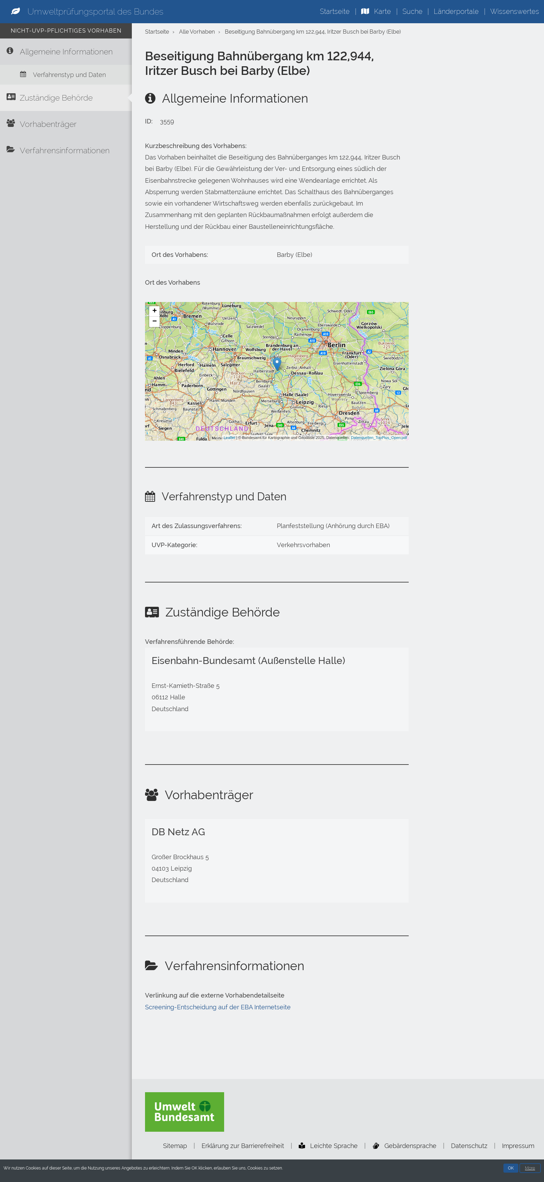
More (530, 1168)
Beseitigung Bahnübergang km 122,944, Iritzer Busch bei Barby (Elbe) (313, 31)
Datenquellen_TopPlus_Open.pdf (379, 437)
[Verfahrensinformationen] (66, 150)
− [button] (154, 322)
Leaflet (229, 437)
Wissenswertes (514, 11)
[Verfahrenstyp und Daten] (66, 75)
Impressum (518, 1145)
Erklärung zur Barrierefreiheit (243, 1145)
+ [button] (154, 311)
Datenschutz (469, 1145)
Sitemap (175, 1145)
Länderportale (456, 11)
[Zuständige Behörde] (66, 98)
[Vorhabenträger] (66, 124)
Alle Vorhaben (197, 31)
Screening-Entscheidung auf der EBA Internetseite (218, 1007)
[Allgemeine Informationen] (66, 51)
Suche (412, 11)
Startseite (335, 11)
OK (511, 1168)
